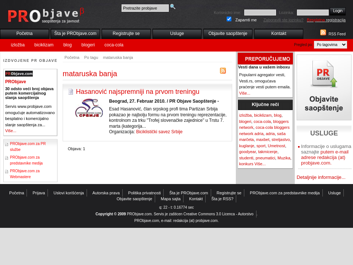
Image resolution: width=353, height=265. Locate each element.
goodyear (247, 151)
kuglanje (246, 146)
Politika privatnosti (144, 193)
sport (260, 146)
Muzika (283, 158)
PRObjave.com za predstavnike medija (285, 193)
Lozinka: (286, 12)
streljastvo (281, 139)
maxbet (262, 139)
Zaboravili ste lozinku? (283, 20)
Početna (24, 33)
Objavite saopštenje (228, 33)
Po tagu (91, 57)
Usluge (177, 33)
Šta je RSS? (223, 199)
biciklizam (43, 44)
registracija (326, 20)
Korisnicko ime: (227, 12)
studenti (246, 158)
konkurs (246, 164)
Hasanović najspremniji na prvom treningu (137, 91)
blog (67, 44)
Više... (10, 130)
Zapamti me (246, 20)
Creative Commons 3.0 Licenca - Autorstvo (219, 214)
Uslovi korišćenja (68, 193)
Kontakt (278, 33)
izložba (18, 44)
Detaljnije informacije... (321, 177)
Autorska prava (106, 193)
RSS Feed (337, 34)
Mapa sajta (171, 199)
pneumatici (265, 158)
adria (270, 133)
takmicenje (267, 151)
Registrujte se (126, 33)
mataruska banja (118, 57)
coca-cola (114, 44)
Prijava (39, 193)
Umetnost (276, 146)
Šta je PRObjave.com (75, 33)
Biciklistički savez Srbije (159, 131)
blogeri (88, 44)
